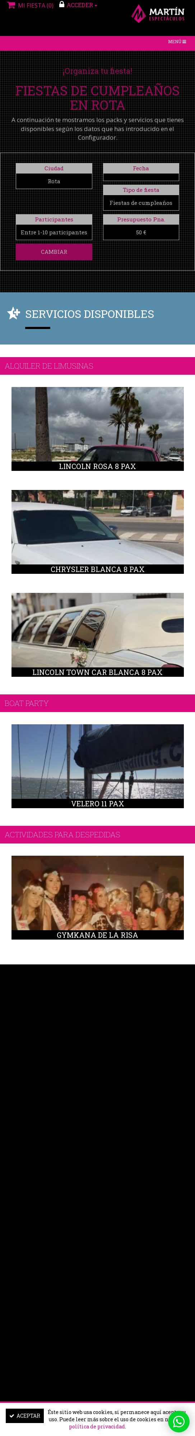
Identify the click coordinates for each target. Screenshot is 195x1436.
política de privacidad (97, 1426)
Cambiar (54, 251)
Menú (179, 43)
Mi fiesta (29, 5)
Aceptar (24, 1415)
